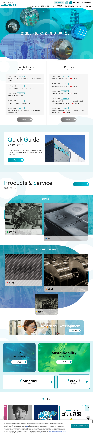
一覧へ (24, 120)
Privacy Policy (6, 435)
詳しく (16, 161)
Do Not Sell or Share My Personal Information (57, 431)
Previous (5, 362)
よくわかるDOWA (34, 6)
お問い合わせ (60, 2)
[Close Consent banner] (91, 421)
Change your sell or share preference (47, 432)
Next (88, 362)
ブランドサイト (30, 386)
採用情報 (88, 6)
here (27, 426)
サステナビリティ (80, 6)
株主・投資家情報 (69, 6)
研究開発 (59, 6)
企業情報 (43, 6)
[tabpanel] (46, 361)
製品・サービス (51, 6)
